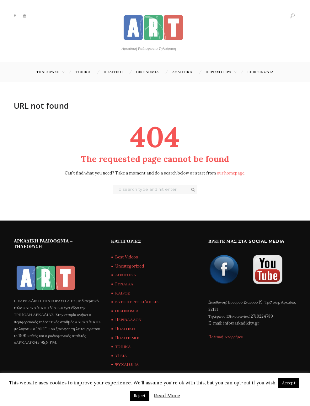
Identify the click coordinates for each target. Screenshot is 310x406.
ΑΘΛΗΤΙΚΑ (182, 72)
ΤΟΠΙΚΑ (83, 72)
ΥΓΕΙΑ (121, 355)
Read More (167, 395)
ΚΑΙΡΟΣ (122, 293)
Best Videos (126, 257)
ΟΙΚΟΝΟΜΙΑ (147, 72)
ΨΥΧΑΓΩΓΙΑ (127, 364)
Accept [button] (289, 383)
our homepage (230, 173)
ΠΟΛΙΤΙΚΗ (113, 72)
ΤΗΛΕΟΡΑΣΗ (48, 72)
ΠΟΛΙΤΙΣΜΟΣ (128, 338)
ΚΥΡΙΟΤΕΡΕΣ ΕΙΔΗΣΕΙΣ (137, 301)
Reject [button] (140, 395)
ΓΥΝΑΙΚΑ (124, 284)
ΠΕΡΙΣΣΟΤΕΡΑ (219, 72)
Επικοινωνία (261, 72)
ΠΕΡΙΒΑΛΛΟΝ (128, 320)
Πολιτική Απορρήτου (226, 337)
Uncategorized (129, 266)
